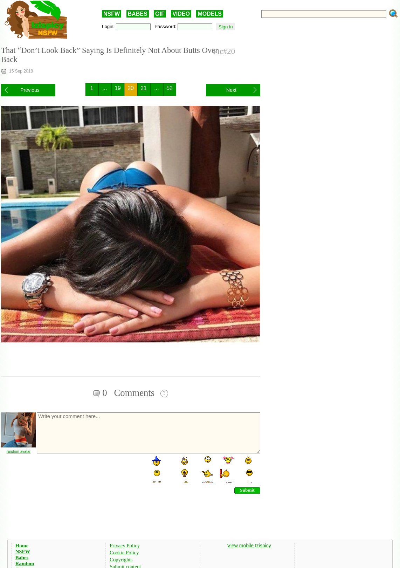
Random (24, 563)
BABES (137, 14)
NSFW (111, 14)
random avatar (19, 451)
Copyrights (121, 559)
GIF (160, 14)
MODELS (209, 14)
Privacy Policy (125, 545)
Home (21, 545)
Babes (21, 557)
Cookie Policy (124, 552)
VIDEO (181, 14)
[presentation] (89, 469)
